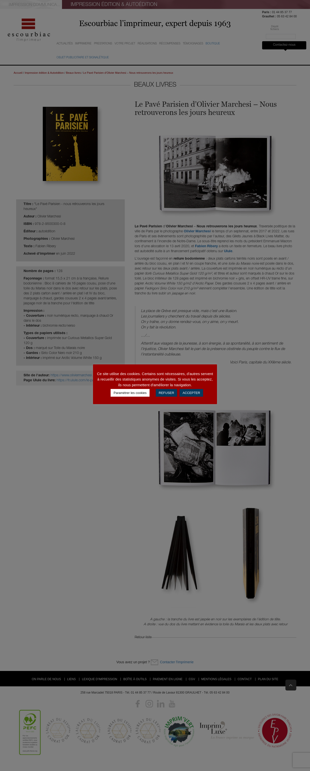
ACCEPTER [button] (191, 393)
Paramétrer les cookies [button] (130, 393)
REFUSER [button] (166, 393)
